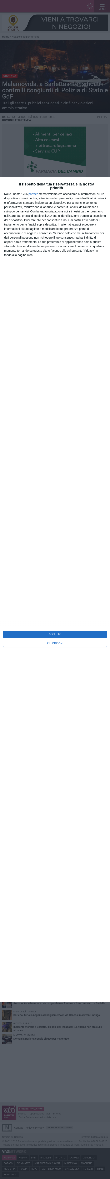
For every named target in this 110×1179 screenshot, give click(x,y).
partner (33, 194)
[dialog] (55, 589)
